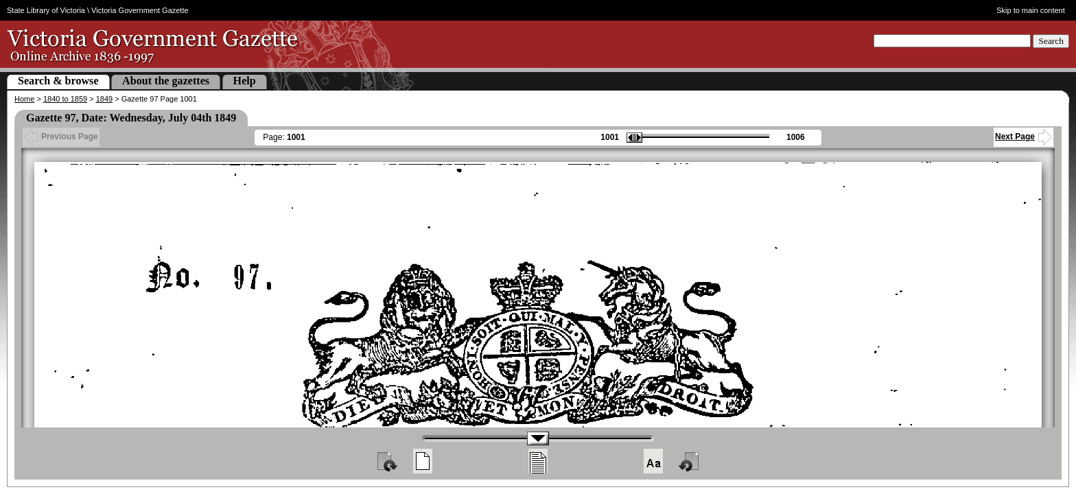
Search (1051, 41)
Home (24, 99)
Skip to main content (1030, 10)
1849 (104, 99)
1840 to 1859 (65, 99)
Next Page (1023, 136)
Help (244, 80)
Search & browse (58, 80)
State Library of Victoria (46, 10)
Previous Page (61, 136)
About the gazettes (165, 80)
